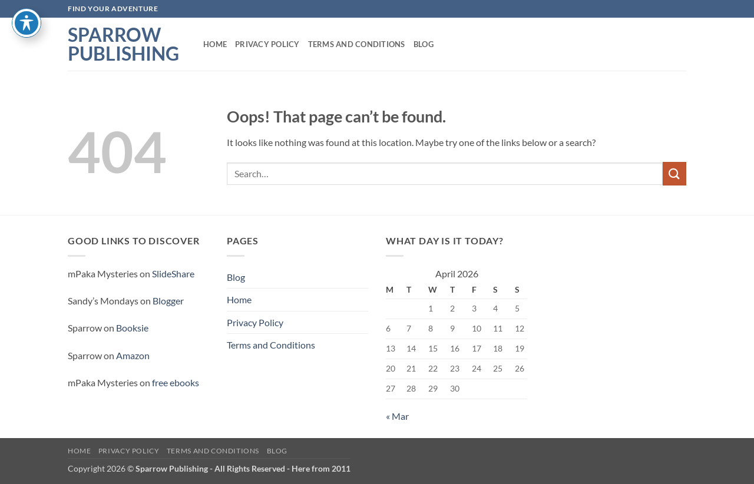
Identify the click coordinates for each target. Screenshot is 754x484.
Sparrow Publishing (123, 44)
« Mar (397, 416)
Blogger (168, 300)
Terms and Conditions (356, 44)
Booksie (132, 327)
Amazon (133, 355)
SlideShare (173, 273)
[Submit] (674, 173)
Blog (424, 44)
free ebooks (175, 382)
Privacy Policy (267, 44)
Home (215, 44)
